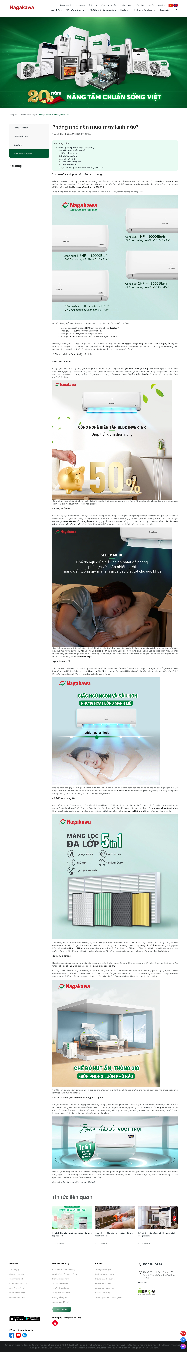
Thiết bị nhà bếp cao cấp (102, 10)
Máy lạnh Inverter (69, 153)
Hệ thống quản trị (16, 1288)
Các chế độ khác (69, 164)
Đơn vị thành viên (17, 1297)
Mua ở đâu (62, 1309)
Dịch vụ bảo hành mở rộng (63, 1269)
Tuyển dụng (125, 6)
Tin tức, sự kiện (21, 128)
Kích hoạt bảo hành (60, 1279)
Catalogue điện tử (60, 1302)
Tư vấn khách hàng (60, 1288)
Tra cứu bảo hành (60, 1283)
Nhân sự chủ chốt (17, 1293)
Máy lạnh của (155, 1107)
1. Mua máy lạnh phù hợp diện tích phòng (75, 147)
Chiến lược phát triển (18, 1283)
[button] (174, 1218)
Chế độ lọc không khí (71, 161)
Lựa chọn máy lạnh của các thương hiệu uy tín (82, 167)
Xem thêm (58, 1243)
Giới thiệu (55, 10)
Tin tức (151, 6)
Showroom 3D (65, 6)
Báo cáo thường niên (104, 1288)
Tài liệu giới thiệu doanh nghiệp (108, 1297)
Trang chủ (13, 114)
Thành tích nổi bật (17, 1279)
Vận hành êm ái (68, 159)
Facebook (143, 1282)
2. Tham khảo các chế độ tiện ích (71, 150)
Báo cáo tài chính (103, 1283)
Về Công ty (14, 1269)
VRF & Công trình (84, 6)
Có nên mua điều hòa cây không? (79, 1182)
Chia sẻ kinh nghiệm (28, 114)
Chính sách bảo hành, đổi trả (64, 1274)
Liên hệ (161, 6)
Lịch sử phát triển (16, 1274)
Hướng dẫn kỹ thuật (60, 1297)
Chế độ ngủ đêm (69, 156)
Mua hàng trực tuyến (106, 6)
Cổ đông (18, 145)
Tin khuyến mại (21, 136)
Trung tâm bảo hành (61, 1293)
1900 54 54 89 (152, 1264)
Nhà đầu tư (164, 10)
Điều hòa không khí (75, 10)
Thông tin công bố (103, 1269)
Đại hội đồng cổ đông (104, 1274)
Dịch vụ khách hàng (143, 10)
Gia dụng (123, 10)
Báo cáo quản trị (102, 1293)
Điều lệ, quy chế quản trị (105, 1279)
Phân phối (139, 6)
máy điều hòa (104, 811)
